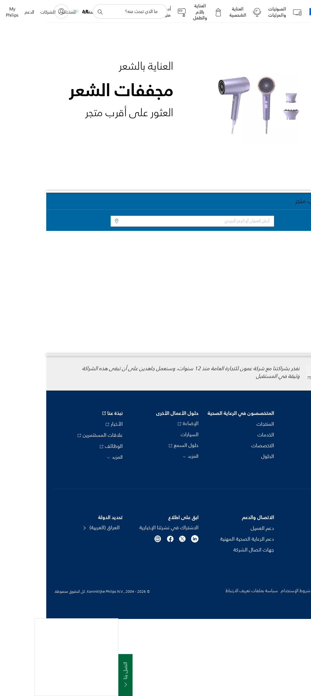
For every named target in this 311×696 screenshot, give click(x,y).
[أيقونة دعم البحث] (53, 11)
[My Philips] (15, 11)
